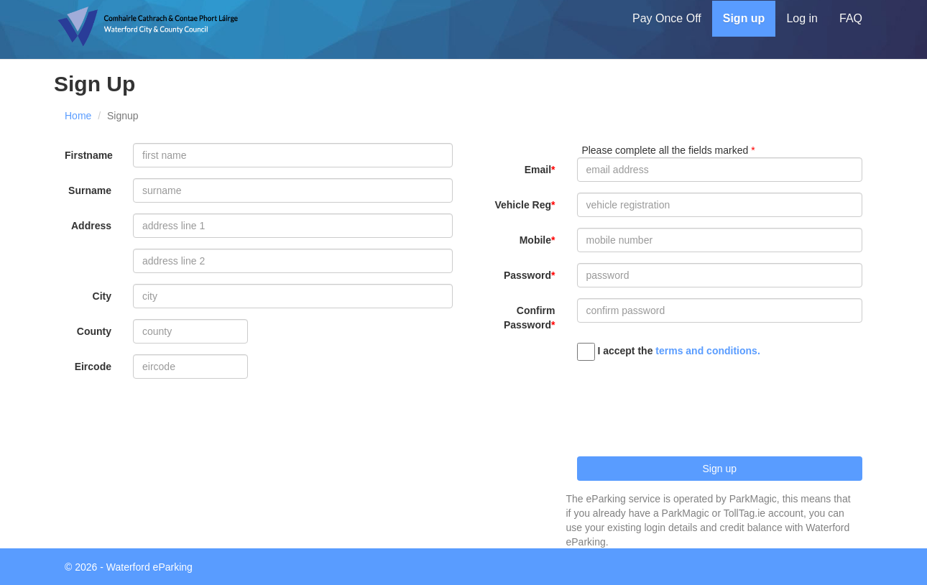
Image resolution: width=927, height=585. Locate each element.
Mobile (535, 240)
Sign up (744, 18)
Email (538, 169)
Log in (802, 18)
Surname (89, 190)
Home (78, 115)
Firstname (89, 155)
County (94, 331)
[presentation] (686, 403)
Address (91, 225)
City (102, 296)
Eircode (93, 366)
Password (527, 275)
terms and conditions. (707, 350)
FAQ (850, 18)
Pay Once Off (666, 18)
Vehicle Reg (522, 205)
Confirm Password (529, 318)
